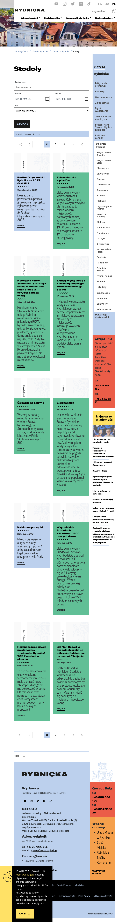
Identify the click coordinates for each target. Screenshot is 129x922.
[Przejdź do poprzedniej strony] (29, 144)
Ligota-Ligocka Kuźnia (105, 207)
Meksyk (101, 222)
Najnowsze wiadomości (104, 418)
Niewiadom (103, 232)
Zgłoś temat (102, 102)
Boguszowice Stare (104, 161)
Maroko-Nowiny (101, 215)
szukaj (22, 123)
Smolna (101, 281)
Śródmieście (103, 292)
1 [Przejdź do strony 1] (39, 144)
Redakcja (100, 91)
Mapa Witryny (84, 896)
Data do (58, 93)
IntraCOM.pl (108, 913)
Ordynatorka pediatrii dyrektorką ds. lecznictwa (103, 519)
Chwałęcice (103, 168)
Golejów (101, 179)
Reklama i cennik (100, 137)
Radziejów (102, 262)
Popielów (102, 257)
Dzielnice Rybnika (61, 51)
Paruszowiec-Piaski (104, 250)
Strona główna (21, 51)
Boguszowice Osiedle (104, 153)
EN (100, 3)
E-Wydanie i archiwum (101, 84)
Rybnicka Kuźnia (102, 269)
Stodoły (102, 287)
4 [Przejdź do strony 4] (65, 144)
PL (114, 3)
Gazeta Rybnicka (40, 51)
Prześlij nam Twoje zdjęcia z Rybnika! (103, 127)
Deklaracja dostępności (102, 316)
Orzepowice (103, 243)
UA (107, 3)
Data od (18, 93)
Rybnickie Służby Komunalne (104, 857)
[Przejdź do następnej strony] (73, 144)
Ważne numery (103, 97)
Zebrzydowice (104, 309)
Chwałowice (103, 173)
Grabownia (102, 189)
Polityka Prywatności (67, 896)
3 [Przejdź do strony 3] (57, 144)
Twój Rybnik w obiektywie (103, 118)
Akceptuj (24, 913)
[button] (47, 99)
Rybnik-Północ (104, 275)
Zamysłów (102, 303)
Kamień (101, 195)
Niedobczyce (103, 227)
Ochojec (101, 238)
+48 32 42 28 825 (37, 846)
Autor (17, 105)
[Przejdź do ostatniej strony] (82, 144)
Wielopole (102, 298)
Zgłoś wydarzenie (101, 109)
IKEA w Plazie (100, 471)
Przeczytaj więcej (25, 874)
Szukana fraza (20, 82)
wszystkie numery (98, 872)
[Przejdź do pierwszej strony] (20, 144)
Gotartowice (103, 184)
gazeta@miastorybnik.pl (44, 850)
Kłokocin (101, 200)
